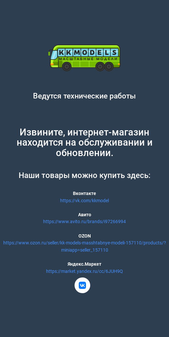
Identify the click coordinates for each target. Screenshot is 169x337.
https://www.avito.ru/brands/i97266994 (84, 221)
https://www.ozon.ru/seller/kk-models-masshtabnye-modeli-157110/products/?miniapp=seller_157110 (84, 246)
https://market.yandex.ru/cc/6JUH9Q (84, 271)
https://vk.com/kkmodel (84, 201)
